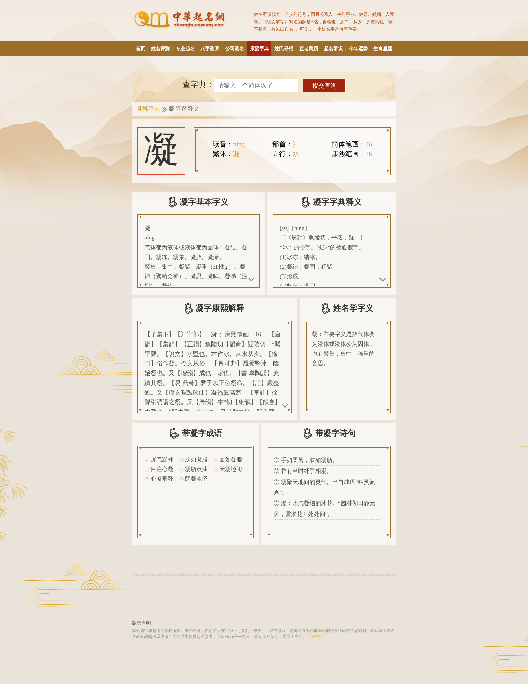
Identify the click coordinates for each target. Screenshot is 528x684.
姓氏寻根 (285, 48)
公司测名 (234, 48)
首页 (141, 48)
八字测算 (211, 48)
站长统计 (316, 636)
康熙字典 (259, 48)
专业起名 (186, 48)
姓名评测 (161, 48)
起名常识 (334, 48)
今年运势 (359, 48)
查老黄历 (310, 48)
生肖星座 (384, 48)
